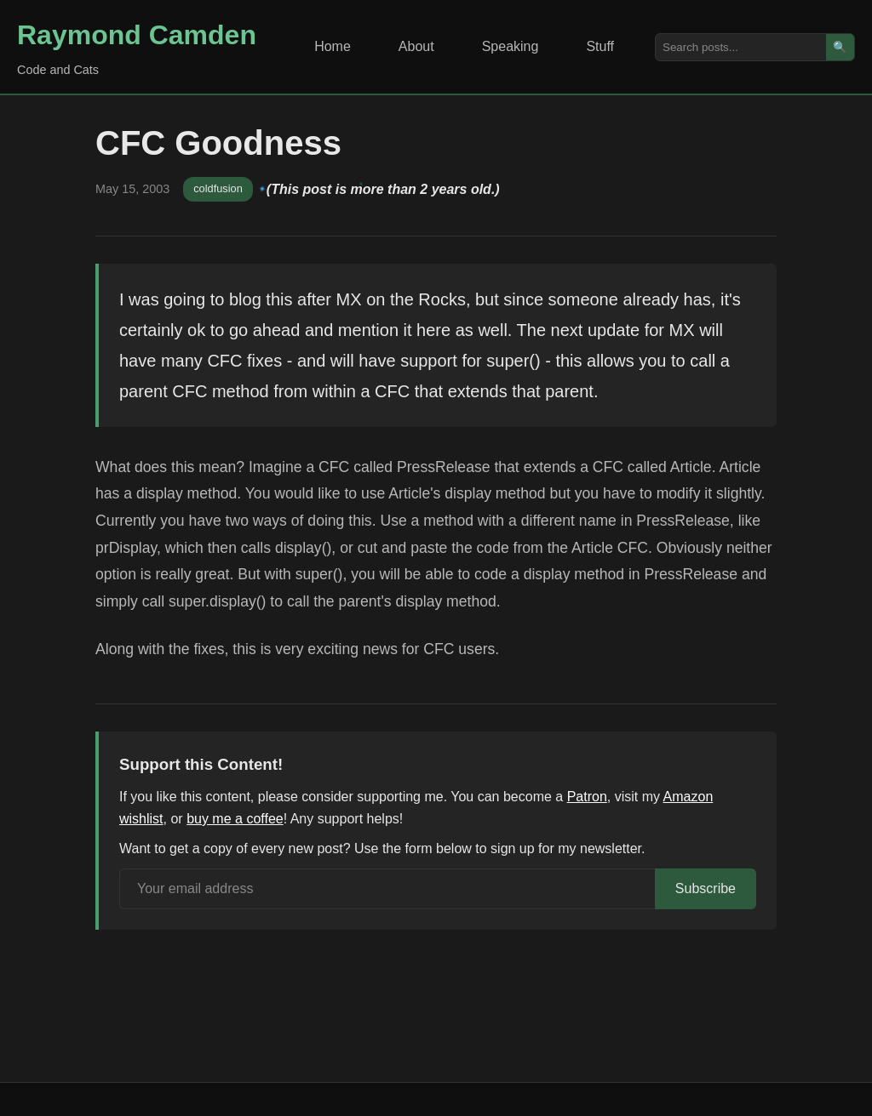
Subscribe (705, 888)
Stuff (600, 46)
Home (332, 46)
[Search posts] (741, 47)
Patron (587, 796)
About (416, 46)
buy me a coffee (235, 818)
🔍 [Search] (840, 47)
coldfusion (218, 188)
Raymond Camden (136, 35)
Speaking (510, 46)
